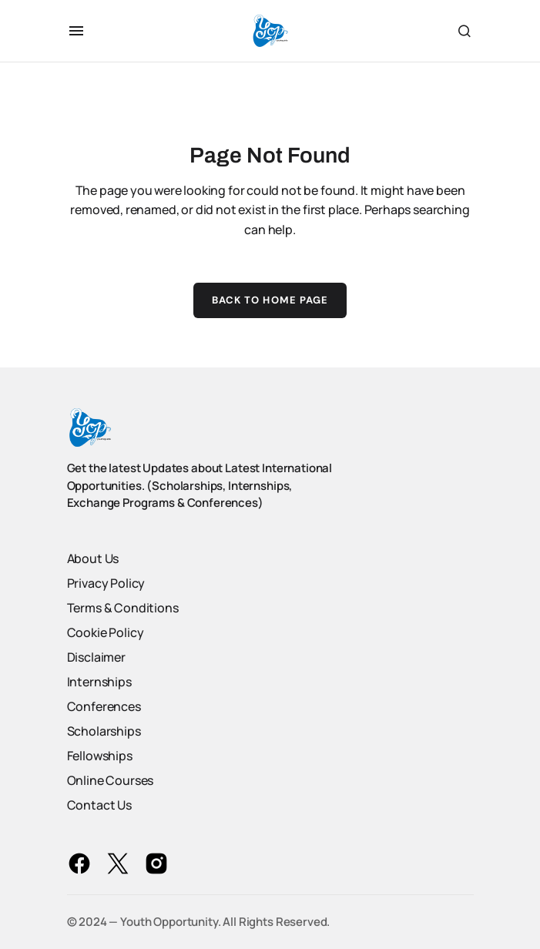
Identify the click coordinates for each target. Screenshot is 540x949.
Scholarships (104, 731)
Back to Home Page (270, 300)
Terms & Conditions (123, 607)
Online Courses (110, 780)
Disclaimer (96, 657)
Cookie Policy (105, 632)
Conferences (104, 706)
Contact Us (99, 804)
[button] (76, 31)
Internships (99, 681)
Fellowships (99, 755)
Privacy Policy (106, 583)
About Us (93, 558)
